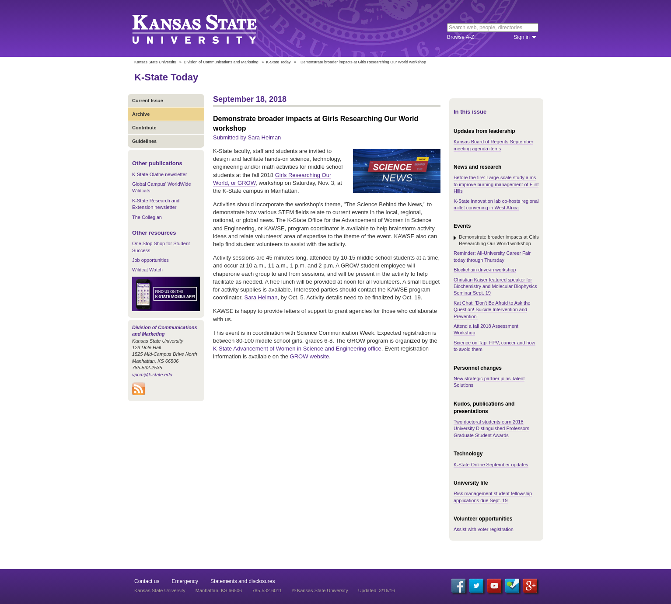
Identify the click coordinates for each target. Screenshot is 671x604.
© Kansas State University (320, 590)
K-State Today (278, 62)
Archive (141, 114)
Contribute (144, 127)
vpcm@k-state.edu (152, 374)
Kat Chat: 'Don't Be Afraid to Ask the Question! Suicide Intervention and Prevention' (492, 309)
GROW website (309, 356)
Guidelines (144, 141)
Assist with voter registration (484, 529)
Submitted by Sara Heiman (247, 137)
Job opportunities (150, 260)
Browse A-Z (460, 37)
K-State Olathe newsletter (159, 174)
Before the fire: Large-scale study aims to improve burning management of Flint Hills (496, 184)
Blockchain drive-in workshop (485, 269)
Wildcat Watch (147, 269)
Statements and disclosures (242, 581)
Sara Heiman (261, 297)
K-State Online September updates (491, 464)
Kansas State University (205, 28)
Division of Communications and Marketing (221, 62)
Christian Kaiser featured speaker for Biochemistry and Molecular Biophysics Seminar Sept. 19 (495, 286)
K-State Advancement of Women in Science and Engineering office (297, 348)
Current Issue (147, 100)
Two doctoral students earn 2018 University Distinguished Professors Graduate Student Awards (491, 428)
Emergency (184, 581)
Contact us (146, 581)
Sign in (522, 37)
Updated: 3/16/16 (376, 590)
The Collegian (147, 217)
